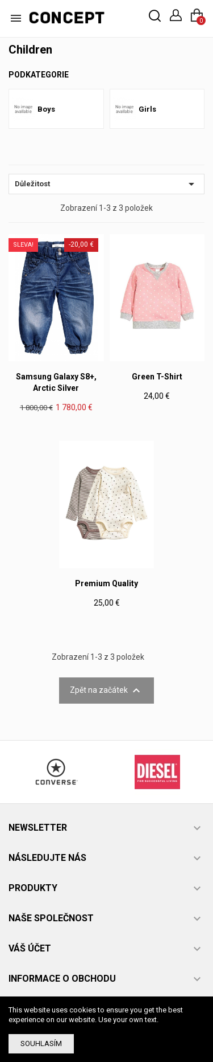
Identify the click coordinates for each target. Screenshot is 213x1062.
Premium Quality (106, 583)
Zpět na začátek (106, 690)
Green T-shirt (157, 376)
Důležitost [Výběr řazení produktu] (106, 184)
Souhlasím (41, 1043)
